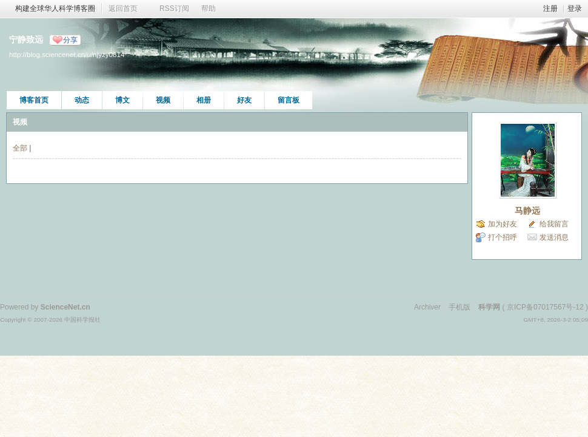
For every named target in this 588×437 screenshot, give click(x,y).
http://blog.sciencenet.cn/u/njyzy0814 (66, 54)
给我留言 (554, 224)
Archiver (427, 307)
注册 (550, 8)
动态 (82, 100)
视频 (163, 100)
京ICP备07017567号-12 (545, 307)
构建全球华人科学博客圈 (55, 8)
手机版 (459, 307)
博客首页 (33, 100)
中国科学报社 (82, 319)
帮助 (208, 8)
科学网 (489, 307)
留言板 (288, 100)
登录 (574, 8)
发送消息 (554, 237)
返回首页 (123, 8)
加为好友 (502, 224)
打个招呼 (502, 237)
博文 (122, 100)
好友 (244, 100)
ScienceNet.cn (65, 307)
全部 (20, 148)
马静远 (527, 210)
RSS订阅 (174, 8)
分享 (70, 40)
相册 (203, 100)
